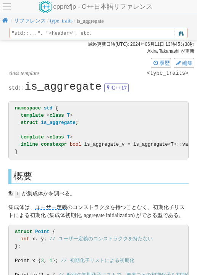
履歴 (161, 63)
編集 (184, 63)
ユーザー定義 (51, 207)
